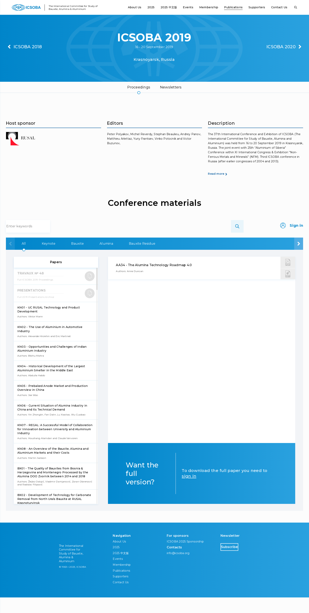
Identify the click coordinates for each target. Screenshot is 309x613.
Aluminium (280, 259)
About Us (134, 7)
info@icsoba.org (178, 568)
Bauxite (100, 259)
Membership (208, 7)
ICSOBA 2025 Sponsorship (185, 557)
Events (188, 7)
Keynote (59, 259)
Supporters (257, 7)
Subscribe (237, 562)
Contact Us (279, 7)
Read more (223, 189)
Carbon (237, 259)
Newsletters (171, 87)
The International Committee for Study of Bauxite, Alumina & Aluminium (73, 7)
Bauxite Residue (189, 259)
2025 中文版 (169, 7)
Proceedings (138, 87)
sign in (189, 491)
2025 (151, 7)
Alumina (141, 259)
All (22, 259)
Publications (233, 7)
